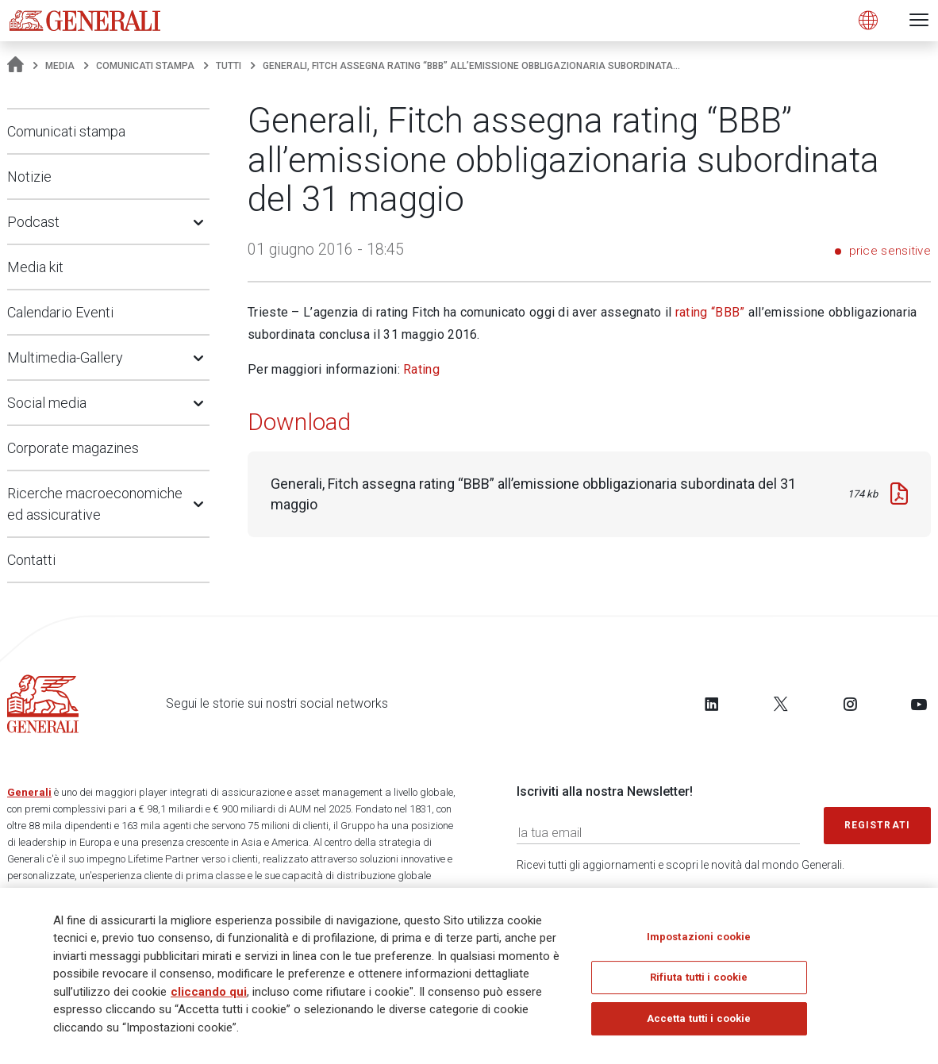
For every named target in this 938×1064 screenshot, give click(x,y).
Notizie (29, 176)
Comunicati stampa (145, 65)
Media (60, 65)
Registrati (877, 825)
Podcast (33, 221)
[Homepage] (15, 66)
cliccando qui (209, 996)
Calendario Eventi (60, 312)
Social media (46, 402)
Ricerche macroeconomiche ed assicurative (95, 504)
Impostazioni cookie (699, 941)
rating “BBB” (710, 312)
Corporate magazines (73, 448)
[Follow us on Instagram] (850, 704)
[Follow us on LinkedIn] (712, 704)
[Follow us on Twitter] (781, 704)
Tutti (228, 65)
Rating (421, 369)
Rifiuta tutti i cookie (699, 982)
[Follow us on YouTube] (919, 704)
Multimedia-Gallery (65, 357)
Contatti (31, 559)
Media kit (35, 267)
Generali (29, 792)
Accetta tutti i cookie (699, 1022)
